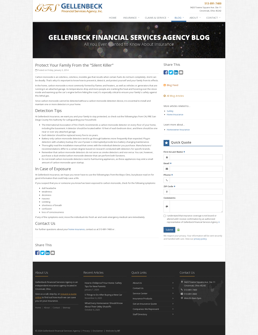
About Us (153, 282)
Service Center (153, 293)
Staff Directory (153, 314)
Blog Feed (171, 85)
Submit (169, 229)
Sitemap (66, 307)
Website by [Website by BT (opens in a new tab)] (113, 330)
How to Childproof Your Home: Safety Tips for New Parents (105, 286)
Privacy (86, 330)
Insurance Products (153, 298)
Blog (179, 17)
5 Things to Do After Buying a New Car (105, 296)
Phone (168, 174)
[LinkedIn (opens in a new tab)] (47, 252)
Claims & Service (157, 17)
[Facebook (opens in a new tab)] (37, 252)
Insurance (131, 17)
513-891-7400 (190, 289)
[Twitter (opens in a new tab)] (42, 252)
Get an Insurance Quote (153, 303)
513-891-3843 (190, 293)
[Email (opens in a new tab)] (53, 252)
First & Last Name (174, 151)
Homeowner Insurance (178, 129)
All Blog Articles (174, 95)
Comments (169, 197)
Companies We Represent (153, 309)
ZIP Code (169, 186)
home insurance (76, 229)
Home (112, 17)
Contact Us (153, 288)
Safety (170, 111)
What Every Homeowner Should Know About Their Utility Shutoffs (105, 306)
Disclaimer (98, 330)
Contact (213, 17)
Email (168, 163)
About (195, 17)
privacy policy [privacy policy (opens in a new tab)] (200, 238)
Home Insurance (175, 114)
